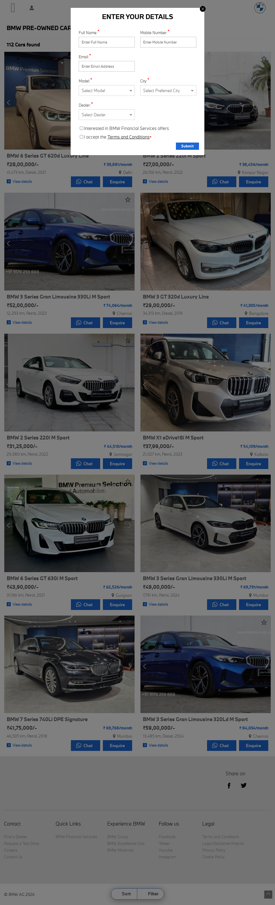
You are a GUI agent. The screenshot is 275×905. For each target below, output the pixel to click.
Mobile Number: (154, 32)
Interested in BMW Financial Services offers (124, 128)
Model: (84, 80)
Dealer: (85, 105)
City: (143, 80)
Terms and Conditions (128, 137)
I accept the (115, 137)
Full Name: (88, 32)
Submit (187, 146)
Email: (84, 56)
